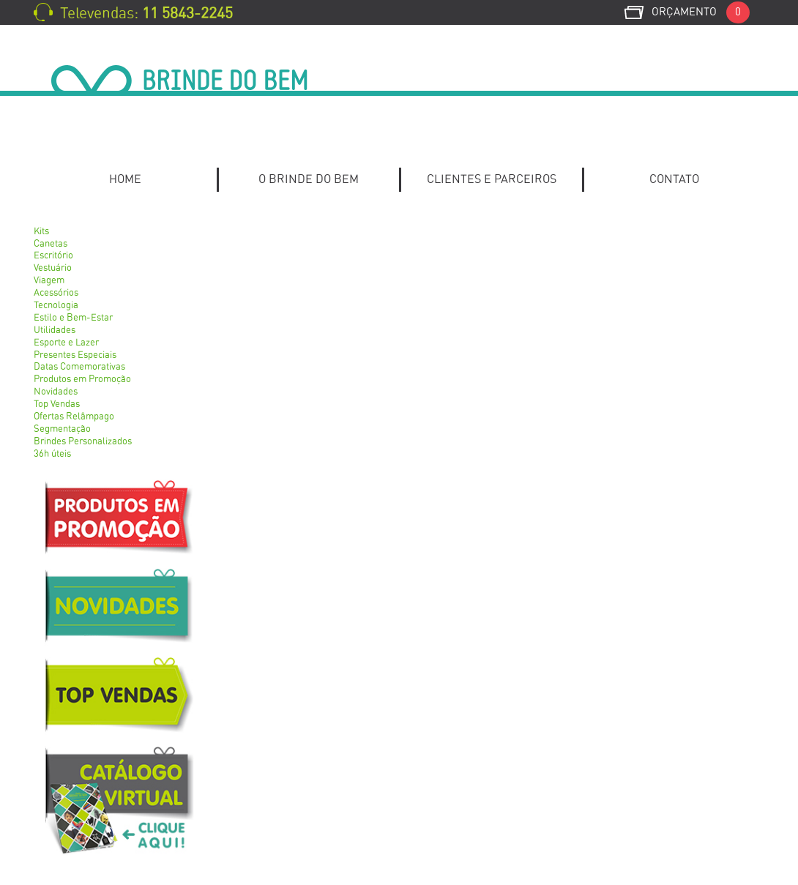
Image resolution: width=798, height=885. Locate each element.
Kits (41, 231)
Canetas (50, 244)
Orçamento (701, 12)
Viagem (49, 280)
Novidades (56, 392)
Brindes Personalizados (83, 442)
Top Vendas (57, 404)
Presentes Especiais (75, 355)
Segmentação (62, 429)
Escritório (53, 256)
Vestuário (53, 268)
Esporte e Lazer (66, 343)
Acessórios (56, 293)
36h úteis (52, 454)
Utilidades (54, 330)
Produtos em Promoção (82, 379)
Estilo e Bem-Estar (73, 318)
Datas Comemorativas (79, 367)
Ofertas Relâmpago (74, 417)
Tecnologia (56, 305)
